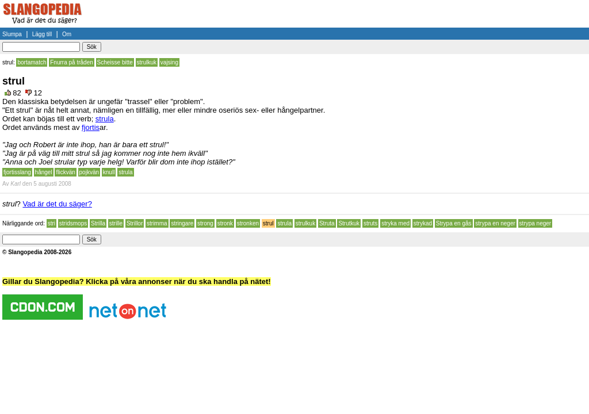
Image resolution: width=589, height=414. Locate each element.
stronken (248, 223)
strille (116, 223)
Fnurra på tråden (71, 62)
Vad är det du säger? (56, 204)
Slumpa (12, 34)
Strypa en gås (454, 223)
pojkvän (89, 172)
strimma (157, 223)
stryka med (395, 223)
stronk (225, 223)
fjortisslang (17, 172)
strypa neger (535, 223)
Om (66, 34)
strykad (423, 223)
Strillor (135, 223)
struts (370, 223)
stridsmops (73, 223)
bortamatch (31, 62)
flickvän (65, 172)
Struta (327, 223)
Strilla (98, 223)
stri (51, 223)
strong (205, 223)
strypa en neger (495, 223)
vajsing (169, 62)
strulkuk (146, 62)
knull (109, 172)
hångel (43, 172)
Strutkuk (348, 223)
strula (104, 118)
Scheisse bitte (115, 62)
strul (268, 223)
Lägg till (42, 34)
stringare (182, 223)
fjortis (91, 127)
